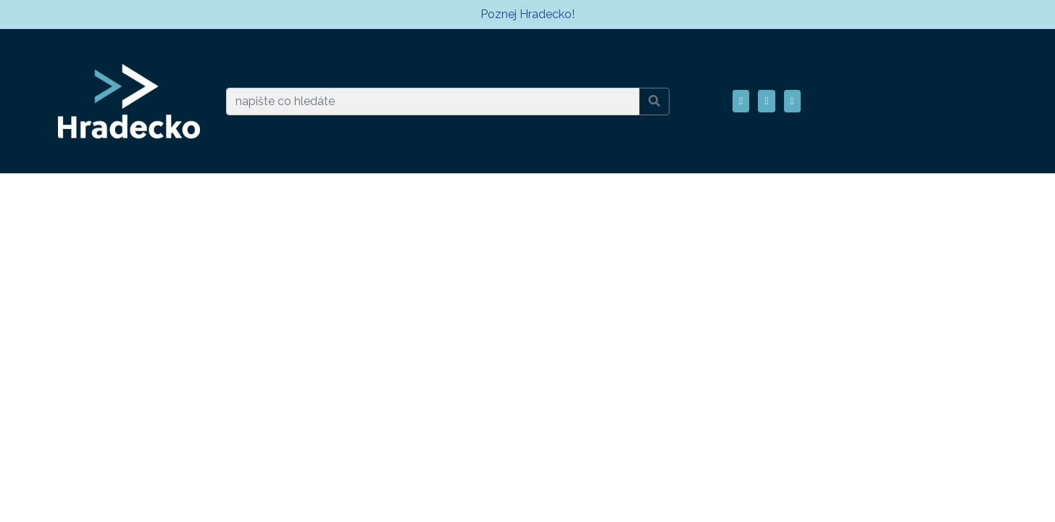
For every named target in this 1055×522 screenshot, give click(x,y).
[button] (741, 101)
